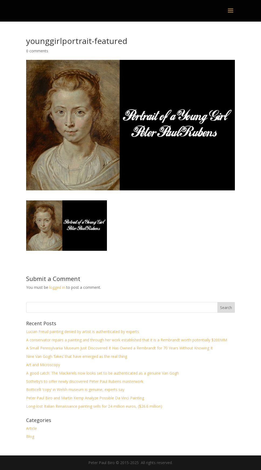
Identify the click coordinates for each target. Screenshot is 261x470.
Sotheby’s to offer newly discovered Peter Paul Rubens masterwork (84, 381)
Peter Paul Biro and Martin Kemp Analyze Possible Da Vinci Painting (85, 397)
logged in (57, 287)
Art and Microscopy (43, 364)
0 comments (37, 50)
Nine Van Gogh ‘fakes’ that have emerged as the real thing (76, 356)
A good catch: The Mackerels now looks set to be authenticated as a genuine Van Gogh (102, 373)
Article (31, 428)
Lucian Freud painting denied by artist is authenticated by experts (82, 331)
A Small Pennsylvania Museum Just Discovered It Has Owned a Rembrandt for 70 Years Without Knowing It (119, 348)
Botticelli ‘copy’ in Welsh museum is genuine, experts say (75, 389)
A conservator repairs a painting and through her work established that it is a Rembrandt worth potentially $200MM (126, 339)
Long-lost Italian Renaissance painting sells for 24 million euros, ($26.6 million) (94, 406)
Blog (30, 436)
